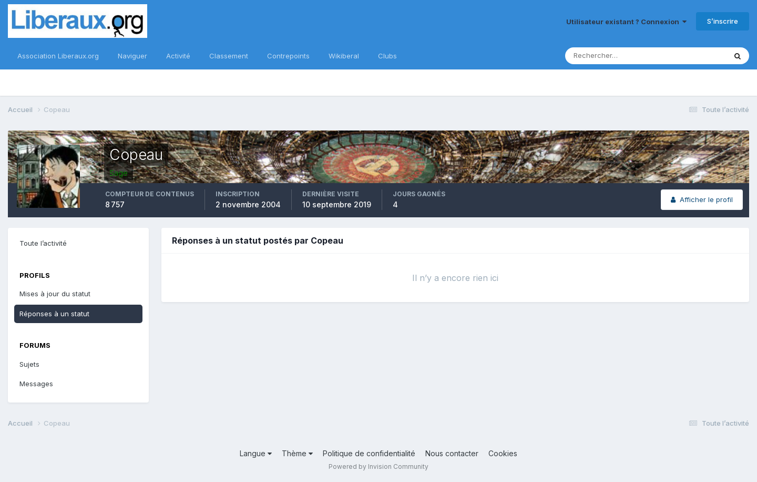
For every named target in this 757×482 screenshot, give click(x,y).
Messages (36, 383)
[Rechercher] (611, 55)
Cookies (502, 453)
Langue (256, 453)
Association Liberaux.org (58, 56)
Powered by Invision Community (378, 466)
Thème (297, 453)
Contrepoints (288, 56)
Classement (228, 56)
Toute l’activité (43, 243)
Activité (178, 56)
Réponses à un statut (54, 313)
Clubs (387, 56)
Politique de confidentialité (369, 453)
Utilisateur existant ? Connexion (626, 21)
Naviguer (132, 56)
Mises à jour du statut (54, 293)
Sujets (29, 364)
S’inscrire (722, 21)
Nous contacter (451, 453)
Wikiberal (344, 56)
